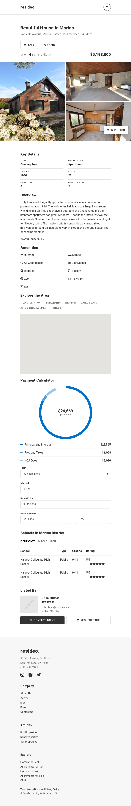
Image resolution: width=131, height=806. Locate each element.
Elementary (27, 541)
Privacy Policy (52, 789)
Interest (24, 483)
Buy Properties (28, 732)
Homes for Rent (29, 762)
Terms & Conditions (30, 789)
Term (23, 467)
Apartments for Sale (32, 775)
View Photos (116, 130)
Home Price (27, 498)
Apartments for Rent (32, 766)
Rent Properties (29, 737)
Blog (23, 702)
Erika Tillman (50, 598)
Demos (24, 707)
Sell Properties (28, 741)
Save (29, 44)
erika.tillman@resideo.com (55, 607)
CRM (23, 780)
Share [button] (49, 44)
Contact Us (26, 711)
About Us (25, 693)
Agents (24, 698)
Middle (42, 541)
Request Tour (89, 620)
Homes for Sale (29, 771)
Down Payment (28, 513)
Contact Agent (42, 620)
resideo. (27, 7)
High (53, 541)
